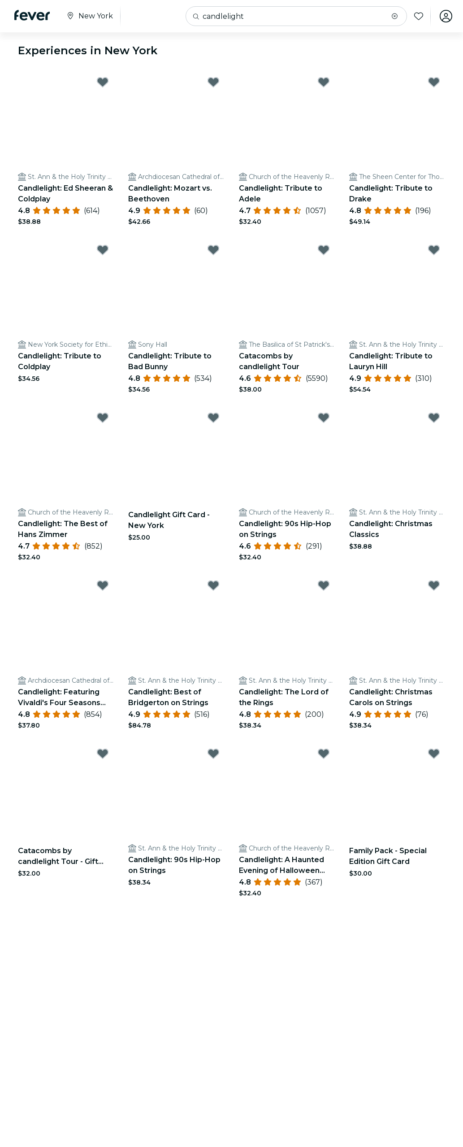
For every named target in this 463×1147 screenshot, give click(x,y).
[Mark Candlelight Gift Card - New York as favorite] (213, 417)
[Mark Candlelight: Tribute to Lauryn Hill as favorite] (434, 250)
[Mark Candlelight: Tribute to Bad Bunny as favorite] (213, 250)
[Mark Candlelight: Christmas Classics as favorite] (434, 417)
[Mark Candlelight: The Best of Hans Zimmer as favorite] (102, 417)
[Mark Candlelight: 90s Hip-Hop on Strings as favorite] (323, 417)
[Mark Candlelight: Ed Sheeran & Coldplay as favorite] (102, 82)
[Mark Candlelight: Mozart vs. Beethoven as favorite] (213, 82)
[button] (395, 16)
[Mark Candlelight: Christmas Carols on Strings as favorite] (434, 585)
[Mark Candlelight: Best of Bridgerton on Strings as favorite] (213, 585)
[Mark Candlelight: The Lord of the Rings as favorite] (323, 585)
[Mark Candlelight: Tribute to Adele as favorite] (323, 82)
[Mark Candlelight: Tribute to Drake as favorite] (434, 82)
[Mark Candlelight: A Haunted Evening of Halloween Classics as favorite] (323, 753)
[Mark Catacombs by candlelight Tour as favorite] (323, 250)
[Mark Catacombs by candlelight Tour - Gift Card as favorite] (102, 753)
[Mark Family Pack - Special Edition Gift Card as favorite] (434, 753)
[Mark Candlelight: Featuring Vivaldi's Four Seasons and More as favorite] (102, 585)
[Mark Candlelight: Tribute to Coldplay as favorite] (102, 250)
